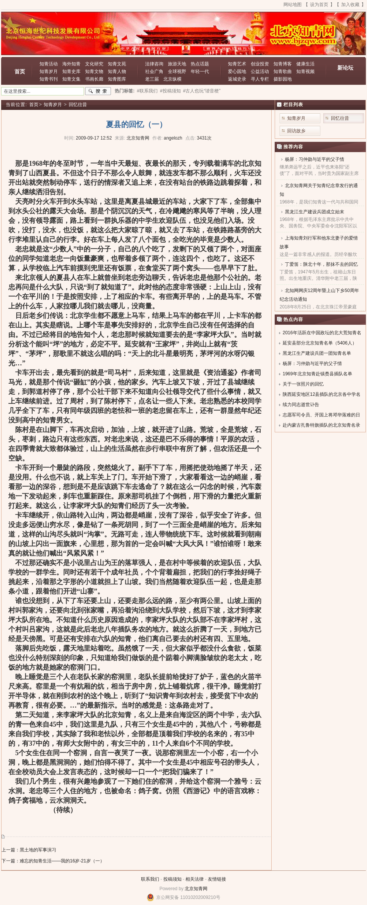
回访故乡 (296, 130)
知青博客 (283, 64)
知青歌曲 (283, 71)
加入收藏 (350, 4)
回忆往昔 (78, 104)
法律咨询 (154, 64)
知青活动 (49, 64)
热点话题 (200, 64)
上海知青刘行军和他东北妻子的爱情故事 (319, 242)
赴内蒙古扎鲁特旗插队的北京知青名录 (321, 425)
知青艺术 (237, 64)
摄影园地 (283, 79)
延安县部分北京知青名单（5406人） (320, 343)
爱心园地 (237, 71)
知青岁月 (49, 71)
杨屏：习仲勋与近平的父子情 (314, 159)
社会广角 (154, 71)
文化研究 (94, 64)
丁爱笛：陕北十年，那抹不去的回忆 (321, 264)
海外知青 (71, 64)
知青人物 (117, 71)
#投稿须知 (170, 91)
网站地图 (292, 4)
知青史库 (71, 71)
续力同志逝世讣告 (301, 404)
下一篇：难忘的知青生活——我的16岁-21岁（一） (53, 861)
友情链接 (217, 879)
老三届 (152, 79)
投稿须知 (172, 879)
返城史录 (237, 79)
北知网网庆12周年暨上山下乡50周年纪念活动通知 (319, 295)
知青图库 (117, 79)
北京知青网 (196, 888)
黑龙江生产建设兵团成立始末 (314, 211)
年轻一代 (200, 71)
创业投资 (260, 64)
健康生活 (305, 64)
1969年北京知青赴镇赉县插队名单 (317, 373)
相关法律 (194, 879)
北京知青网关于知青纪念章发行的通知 (319, 190)
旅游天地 (177, 64)
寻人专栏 (260, 79)
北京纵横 (172, 79)
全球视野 (177, 71)
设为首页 (319, 4)
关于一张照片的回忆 (303, 384)
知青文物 (94, 71)
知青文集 (71, 79)
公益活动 (260, 71)
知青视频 (305, 71)
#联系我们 (147, 91)
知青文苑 (117, 64)
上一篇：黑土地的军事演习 (29, 850)
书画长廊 (94, 79)
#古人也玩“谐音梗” (202, 91)
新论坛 (345, 68)
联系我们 (150, 879)
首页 (19, 71)
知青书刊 (49, 79)
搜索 (98, 91)
